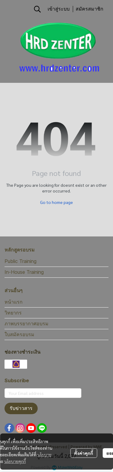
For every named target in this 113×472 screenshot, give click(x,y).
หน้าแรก (14, 302)
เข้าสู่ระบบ (59, 8)
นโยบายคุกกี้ (15, 461)
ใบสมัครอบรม (19, 334)
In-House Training (24, 272)
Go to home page (56, 202)
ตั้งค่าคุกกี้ (83, 453)
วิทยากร (13, 313)
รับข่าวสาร (21, 408)
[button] (37, 9)
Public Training (20, 261)
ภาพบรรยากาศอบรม (27, 323)
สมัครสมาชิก (89, 8)
